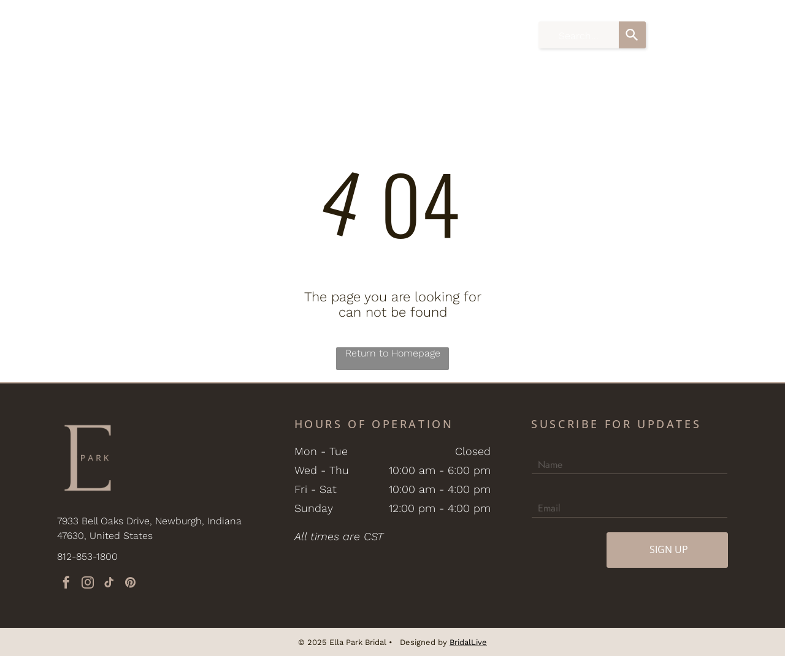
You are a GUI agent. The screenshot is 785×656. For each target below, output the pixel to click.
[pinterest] (130, 584)
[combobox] (578, 34)
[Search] (632, 34)
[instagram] (87, 584)
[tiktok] (109, 584)
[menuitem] (201, 26)
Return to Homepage (392, 353)
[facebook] (66, 584)
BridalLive (468, 642)
